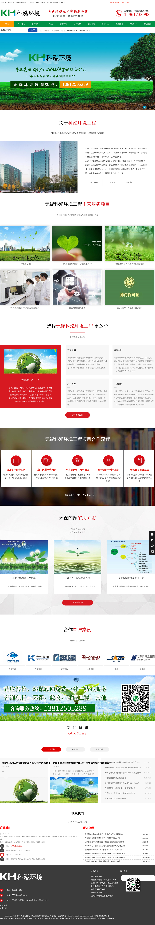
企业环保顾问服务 (77, 308)
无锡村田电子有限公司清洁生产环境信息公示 (128, 772)
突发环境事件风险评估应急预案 (129, 264)
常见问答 (99, 749)
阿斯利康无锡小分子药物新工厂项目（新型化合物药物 (105, 857)
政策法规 (51, 749)
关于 (77, 122)
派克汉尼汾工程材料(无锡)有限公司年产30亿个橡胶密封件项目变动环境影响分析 (128, 762)
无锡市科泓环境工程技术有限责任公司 (36, 916)
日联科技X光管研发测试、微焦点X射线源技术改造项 (104, 842)
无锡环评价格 (84, 31)
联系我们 (129, 182)
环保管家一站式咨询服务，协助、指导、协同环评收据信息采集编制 (108, 468)
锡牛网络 (110, 918)
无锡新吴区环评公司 (69, 31)
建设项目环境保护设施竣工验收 (77, 264)
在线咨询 (77, 415)
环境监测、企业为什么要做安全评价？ (128, 793)
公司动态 (75, 749)
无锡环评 (55, 31)
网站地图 (11, 2)
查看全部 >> (77, 603)
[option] (77, 567)
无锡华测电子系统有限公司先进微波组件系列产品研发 (105, 846)
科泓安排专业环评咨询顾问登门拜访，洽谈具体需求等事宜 (46, 467)
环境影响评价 (25, 264)
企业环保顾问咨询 (98, 889)
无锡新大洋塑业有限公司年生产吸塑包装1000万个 (103, 838)
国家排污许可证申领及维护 (129, 308)
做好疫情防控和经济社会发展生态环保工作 (128, 783)
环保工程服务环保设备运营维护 (24, 308)
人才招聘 (111, 182)
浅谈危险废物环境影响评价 (128, 798)
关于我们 (94, 182)
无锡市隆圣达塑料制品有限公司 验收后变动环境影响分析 (128, 767)
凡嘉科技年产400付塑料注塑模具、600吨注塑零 (102, 861)
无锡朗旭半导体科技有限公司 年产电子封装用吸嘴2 (104, 834)
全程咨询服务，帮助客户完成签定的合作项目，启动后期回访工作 (139, 468)
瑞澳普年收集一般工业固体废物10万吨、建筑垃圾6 (104, 850)
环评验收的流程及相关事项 (128, 778)
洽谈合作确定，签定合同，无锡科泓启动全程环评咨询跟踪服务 (77, 467)
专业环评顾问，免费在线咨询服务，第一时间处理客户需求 (16, 467)
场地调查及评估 (97, 893)
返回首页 (4, 2)
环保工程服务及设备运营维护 (103, 886)
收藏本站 (19, 2)
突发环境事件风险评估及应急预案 (104, 883)
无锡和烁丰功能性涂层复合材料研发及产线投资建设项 (105, 854)
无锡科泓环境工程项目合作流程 (77, 439)
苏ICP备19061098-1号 (100, 916)
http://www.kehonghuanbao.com (80, 916)
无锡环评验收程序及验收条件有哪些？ (128, 788)
